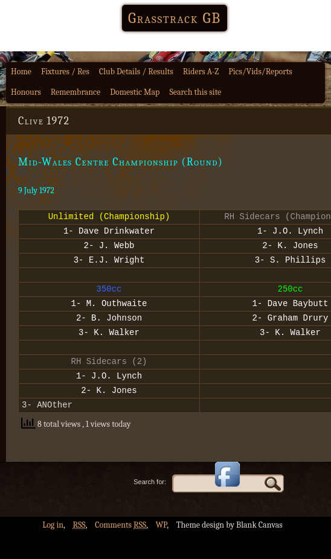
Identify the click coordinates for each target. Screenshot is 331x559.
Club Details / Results (136, 71)
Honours (26, 92)
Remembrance (76, 92)
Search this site (195, 92)
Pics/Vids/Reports (260, 71)
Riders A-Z (201, 71)
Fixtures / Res (65, 71)
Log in (52, 550)
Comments (120, 550)
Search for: (149, 507)
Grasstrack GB (174, 18)
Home (21, 71)
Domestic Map (134, 92)
